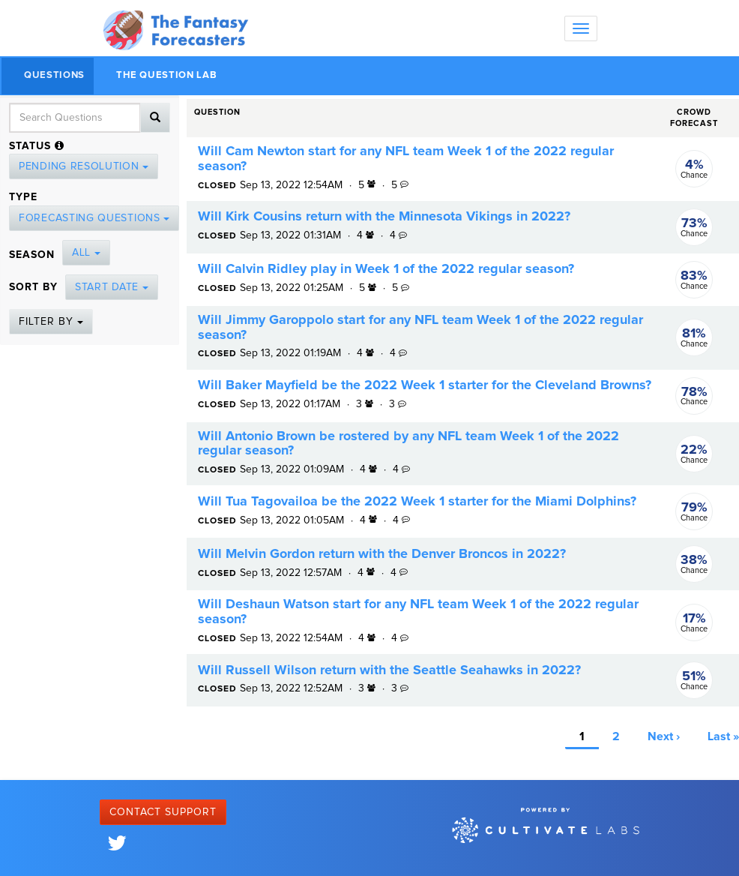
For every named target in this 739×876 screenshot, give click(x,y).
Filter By (51, 321)
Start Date (111, 287)
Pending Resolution (83, 166)
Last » (723, 736)
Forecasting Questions (94, 218)
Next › (664, 736)
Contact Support (163, 812)
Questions (54, 75)
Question (217, 112)
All (86, 253)
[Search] (155, 118)
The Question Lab (166, 75)
